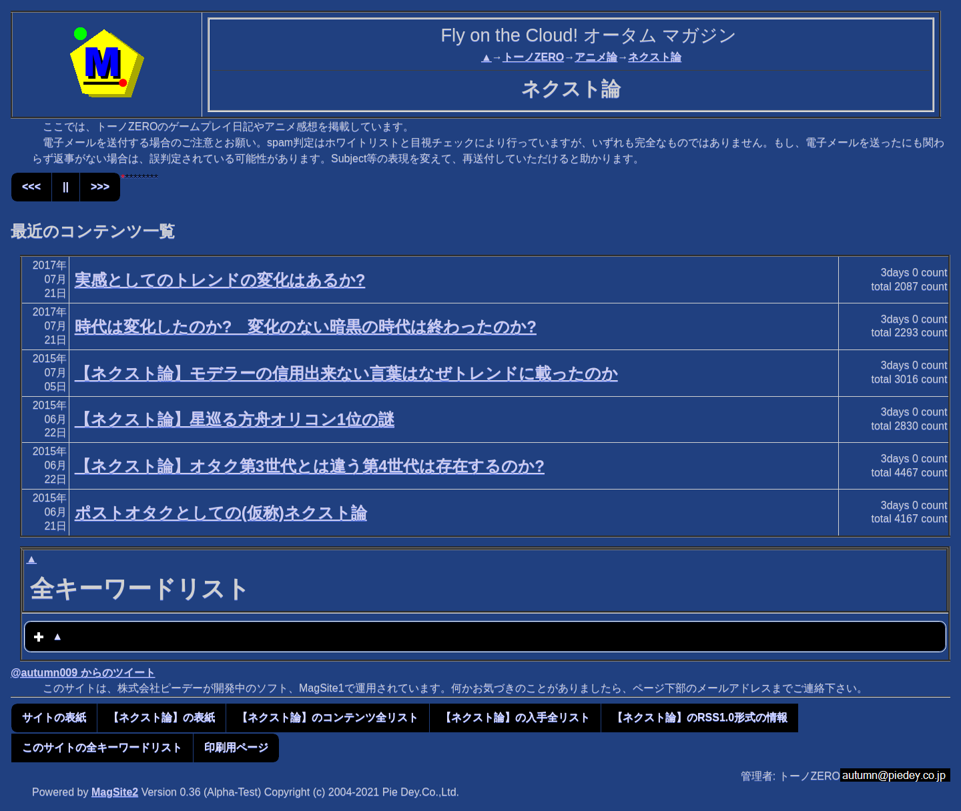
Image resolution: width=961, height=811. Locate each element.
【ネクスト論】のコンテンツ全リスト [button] (327, 717)
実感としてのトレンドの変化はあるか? (220, 280)
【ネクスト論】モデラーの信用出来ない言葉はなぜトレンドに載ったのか (346, 373)
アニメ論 (596, 57)
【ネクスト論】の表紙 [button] (161, 717)
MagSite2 (114, 792)
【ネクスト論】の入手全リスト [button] (515, 717)
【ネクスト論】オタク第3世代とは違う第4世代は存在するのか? (310, 466)
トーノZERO (533, 57)
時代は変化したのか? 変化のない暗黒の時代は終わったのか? (306, 326)
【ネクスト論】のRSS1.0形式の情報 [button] (699, 717)
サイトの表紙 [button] (54, 717)
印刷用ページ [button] (236, 747)
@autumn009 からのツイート (83, 672)
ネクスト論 (654, 57)
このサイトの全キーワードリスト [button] (102, 747)
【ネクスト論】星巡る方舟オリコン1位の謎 (234, 419)
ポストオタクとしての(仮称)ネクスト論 (221, 513)
